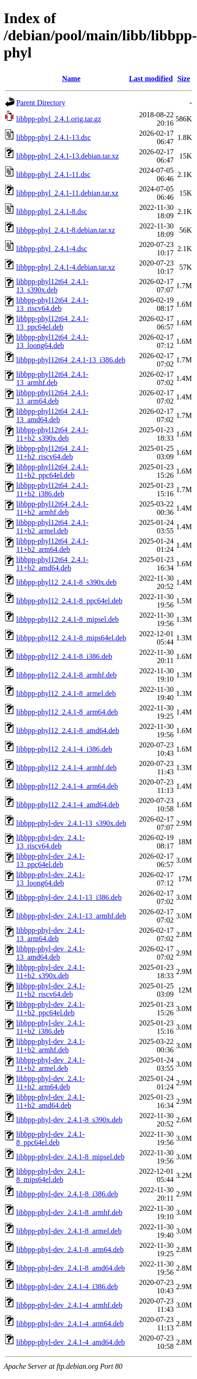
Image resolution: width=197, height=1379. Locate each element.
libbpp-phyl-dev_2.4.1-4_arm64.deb (69, 1324)
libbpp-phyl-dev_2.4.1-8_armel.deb (69, 1231)
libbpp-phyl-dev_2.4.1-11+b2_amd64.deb (50, 1101)
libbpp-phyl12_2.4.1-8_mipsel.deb (67, 619)
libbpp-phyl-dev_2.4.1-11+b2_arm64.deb (50, 1083)
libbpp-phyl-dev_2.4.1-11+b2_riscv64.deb (50, 990)
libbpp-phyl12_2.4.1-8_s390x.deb (66, 582)
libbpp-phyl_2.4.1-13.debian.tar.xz (67, 156)
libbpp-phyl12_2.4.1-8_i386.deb (64, 656)
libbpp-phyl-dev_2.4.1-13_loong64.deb (50, 879)
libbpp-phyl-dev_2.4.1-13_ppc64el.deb (50, 860)
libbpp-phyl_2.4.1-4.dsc (51, 249)
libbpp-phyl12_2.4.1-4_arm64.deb (67, 786)
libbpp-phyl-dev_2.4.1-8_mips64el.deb (50, 1175)
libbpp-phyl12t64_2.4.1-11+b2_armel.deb (52, 527)
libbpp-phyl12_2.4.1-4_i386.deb (64, 749)
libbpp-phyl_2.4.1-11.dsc (53, 174)
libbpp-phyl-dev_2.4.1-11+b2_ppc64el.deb (50, 1008)
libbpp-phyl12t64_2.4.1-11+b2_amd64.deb (52, 564)
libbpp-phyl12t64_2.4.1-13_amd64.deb (52, 415)
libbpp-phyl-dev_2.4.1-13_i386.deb (69, 897)
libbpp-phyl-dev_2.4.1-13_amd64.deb (50, 953)
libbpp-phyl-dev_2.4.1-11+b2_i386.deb (50, 1027)
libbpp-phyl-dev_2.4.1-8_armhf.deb (69, 1212)
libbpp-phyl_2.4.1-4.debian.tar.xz (65, 267)
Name (71, 78)
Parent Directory (40, 103)
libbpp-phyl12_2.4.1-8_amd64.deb (67, 730)
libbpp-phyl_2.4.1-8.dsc (51, 211)
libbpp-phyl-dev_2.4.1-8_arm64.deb (69, 1249)
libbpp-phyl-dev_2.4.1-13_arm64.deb (50, 934)
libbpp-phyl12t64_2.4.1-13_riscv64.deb (52, 304)
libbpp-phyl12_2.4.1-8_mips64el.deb (71, 638)
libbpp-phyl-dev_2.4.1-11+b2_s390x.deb (50, 971)
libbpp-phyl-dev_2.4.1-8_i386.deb (67, 1194)
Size (183, 78)
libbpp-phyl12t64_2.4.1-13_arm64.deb (52, 397)
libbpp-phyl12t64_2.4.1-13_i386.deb (70, 360)
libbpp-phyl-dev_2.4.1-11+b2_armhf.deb (50, 1045)
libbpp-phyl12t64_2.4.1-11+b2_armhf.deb (52, 508)
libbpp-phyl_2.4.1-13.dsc (53, 137)
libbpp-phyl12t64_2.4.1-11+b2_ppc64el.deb (52, 471)
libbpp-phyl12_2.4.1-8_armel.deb (66, 693)
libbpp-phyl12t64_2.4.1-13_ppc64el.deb (52, 323)
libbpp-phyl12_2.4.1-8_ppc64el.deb (69, 601)
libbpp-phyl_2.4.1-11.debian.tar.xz (67, 193)
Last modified (151, 78)
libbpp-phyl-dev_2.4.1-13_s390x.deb (71, 823)
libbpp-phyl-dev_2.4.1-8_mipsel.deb (70, 1157)
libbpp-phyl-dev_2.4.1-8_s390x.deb (69, 1120)
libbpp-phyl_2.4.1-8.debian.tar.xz (65, 230)
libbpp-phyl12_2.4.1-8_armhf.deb (66, 675)
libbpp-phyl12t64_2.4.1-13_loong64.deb (52, 341)
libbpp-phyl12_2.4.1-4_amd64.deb (67, 805)
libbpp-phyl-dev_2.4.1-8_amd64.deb (70, 1268)
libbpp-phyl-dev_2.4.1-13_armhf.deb (71, 916)
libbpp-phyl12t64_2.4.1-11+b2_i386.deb (52, 489)
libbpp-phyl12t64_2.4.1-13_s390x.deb (52, 286)
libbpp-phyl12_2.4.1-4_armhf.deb (66, 768)
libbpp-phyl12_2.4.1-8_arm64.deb (67, 712)
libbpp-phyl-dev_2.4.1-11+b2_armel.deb (50, 1064)
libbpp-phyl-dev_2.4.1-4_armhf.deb (69, 1305)
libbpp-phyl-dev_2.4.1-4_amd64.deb (70, 1342)
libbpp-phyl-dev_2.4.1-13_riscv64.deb (50, 842)
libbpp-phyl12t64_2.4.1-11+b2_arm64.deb (52, 545)
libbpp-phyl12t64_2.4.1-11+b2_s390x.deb (52, 434)
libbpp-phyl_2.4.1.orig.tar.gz (58, 119)
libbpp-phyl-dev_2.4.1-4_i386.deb (67, 1286)
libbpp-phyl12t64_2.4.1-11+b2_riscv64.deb (52, 452)
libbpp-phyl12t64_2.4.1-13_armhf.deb (52, 378)
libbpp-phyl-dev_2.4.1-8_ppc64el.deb (50, 1138)
